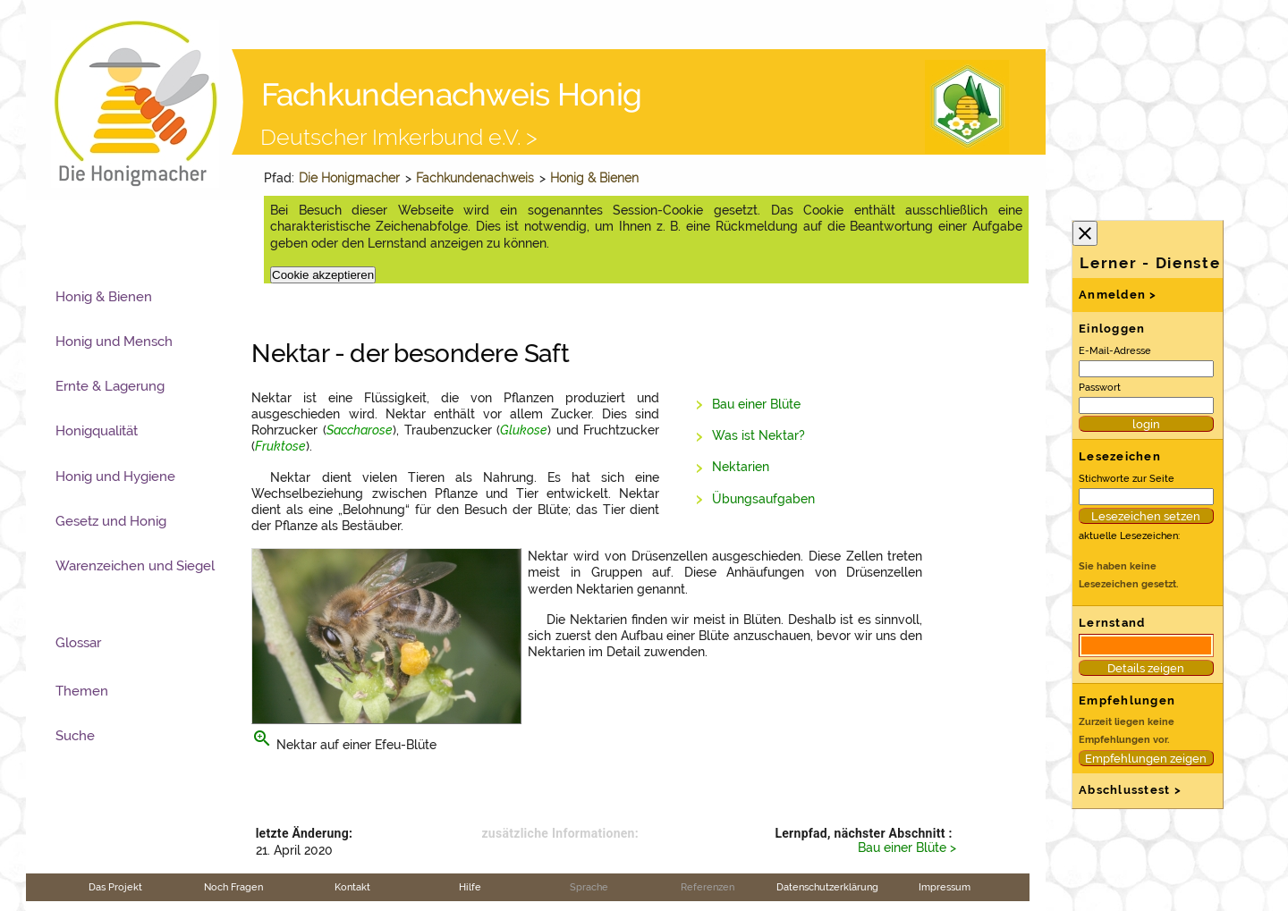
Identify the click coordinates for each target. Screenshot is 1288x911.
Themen (81, 691)
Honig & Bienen (594, 178)
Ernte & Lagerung (110, 386)
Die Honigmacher (349, 178)
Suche (75, 736)
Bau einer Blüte (756, 404)
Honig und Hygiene (115, 476)
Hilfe (470, 887)
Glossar (78, 643)
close (1085, 233)
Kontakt (352, 887)
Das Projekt (115, 887)
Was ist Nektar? (758, 435)
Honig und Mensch (114, 341)
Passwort (1100, 387)
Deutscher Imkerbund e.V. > (399, 136)
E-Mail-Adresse (1115, 350)
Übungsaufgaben (763, 499)
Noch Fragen (233, 887)
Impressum (944, 887)
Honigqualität (96, 431)
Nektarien (740, 467)
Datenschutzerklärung (827, 887)
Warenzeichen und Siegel (135, 566)
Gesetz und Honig (110, 521)
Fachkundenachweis (475, 178)
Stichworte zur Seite (1126, 478)
